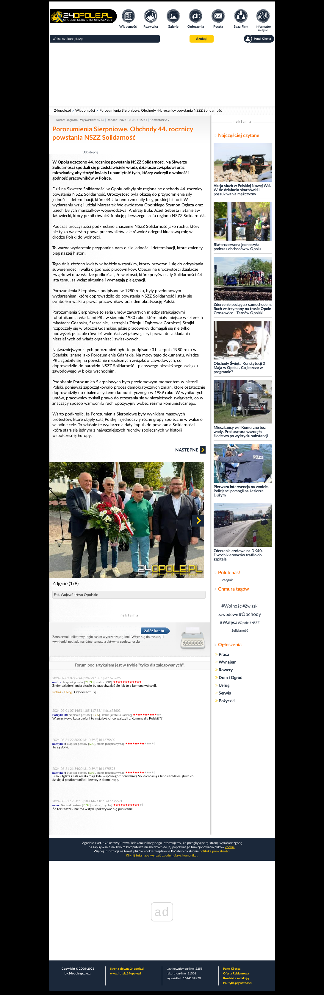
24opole (227, 580)
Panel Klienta (231, 968)
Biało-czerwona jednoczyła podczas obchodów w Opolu (237, 247)
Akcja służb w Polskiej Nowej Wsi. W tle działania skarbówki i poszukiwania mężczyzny (242, 190)
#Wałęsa (228, 622)
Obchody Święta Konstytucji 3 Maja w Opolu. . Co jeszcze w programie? (239, 368)
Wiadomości (85, 110)
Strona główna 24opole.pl (127, 968)
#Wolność (231, 606)
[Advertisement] (162, 74)
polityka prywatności (215, 851)
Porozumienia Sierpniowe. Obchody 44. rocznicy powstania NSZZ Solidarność (160, 110)
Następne (190, 450)
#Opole (243, 623)
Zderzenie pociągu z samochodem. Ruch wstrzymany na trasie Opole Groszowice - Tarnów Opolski (243, 309)
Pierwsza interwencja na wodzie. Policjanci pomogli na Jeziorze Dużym (241, 491)
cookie (230, 847)
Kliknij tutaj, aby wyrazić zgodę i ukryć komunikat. (162, 855)
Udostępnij (90, 152)
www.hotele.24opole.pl (125, 973)
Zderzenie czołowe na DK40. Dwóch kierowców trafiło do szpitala (238, 555)
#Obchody (250, 614)
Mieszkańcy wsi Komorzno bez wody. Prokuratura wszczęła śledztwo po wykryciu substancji (241, 432)
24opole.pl (62, 110)
